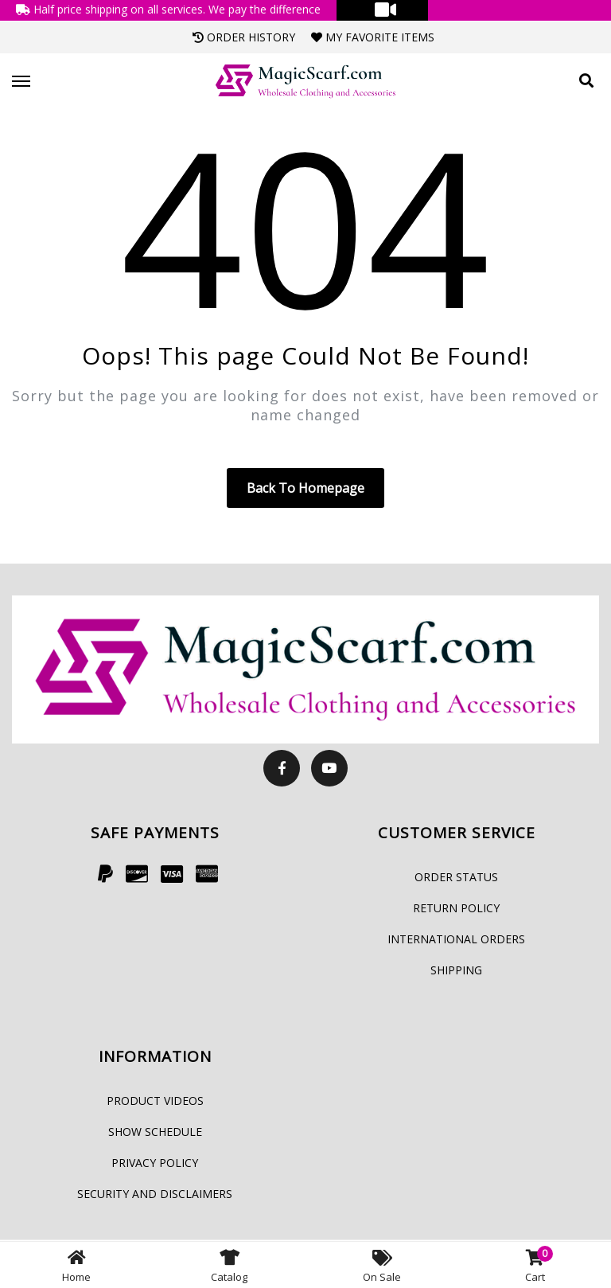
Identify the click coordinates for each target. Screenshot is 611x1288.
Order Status (456, 876)
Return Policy (456, 907)
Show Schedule (155, 1131)
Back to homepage (305, 488)
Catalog (229, 1265)
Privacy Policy (154, 1162)
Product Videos (155, 1100)
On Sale (382, 1265)
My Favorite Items (372, 37)
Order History (244, 37)
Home (76, 1265)
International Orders (456, 938)
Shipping (456, 970)
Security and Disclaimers (154, 1193)
